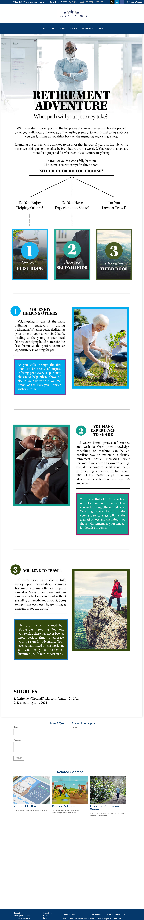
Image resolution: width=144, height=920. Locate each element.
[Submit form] (19, 758)
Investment (47, 918)
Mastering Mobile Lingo (25, 806)
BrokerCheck (120, 915)
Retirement (47, 916)
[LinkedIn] (117, 2)
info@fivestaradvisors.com (95, 2)
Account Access (134, 2)
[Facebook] (122, 2)
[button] (42, 29)
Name (16, 727)
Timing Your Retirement (63, 806)
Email (75, 727)
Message (17, 740)
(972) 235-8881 (76, 2)
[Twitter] (112, 2)
